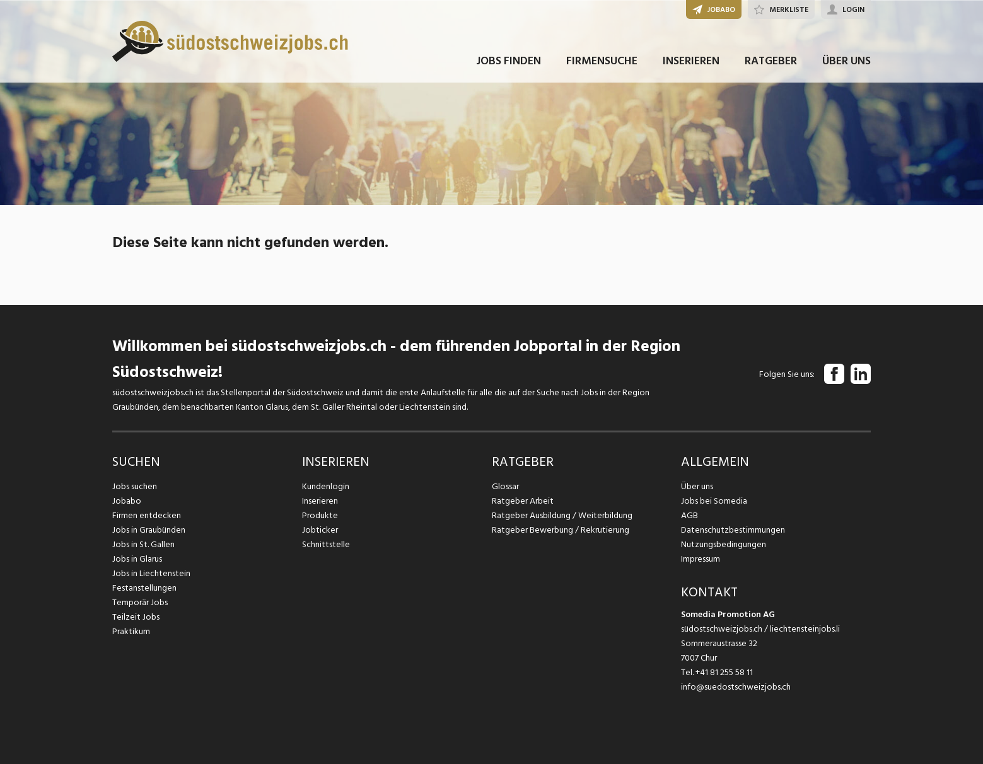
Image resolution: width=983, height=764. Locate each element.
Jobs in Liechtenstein (151, 573)
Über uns (697, 486)
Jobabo (126, 501)
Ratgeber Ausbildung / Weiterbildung (562, 515)
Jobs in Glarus (137, 559)
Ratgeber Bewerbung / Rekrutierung (560, 530)
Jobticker (320, 530)
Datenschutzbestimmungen (733, 530)
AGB (689, 515)
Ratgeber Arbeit (523, 501)
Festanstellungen (144, 588)
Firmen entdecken (146, 515)
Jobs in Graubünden (148, 530)
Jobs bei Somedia (714, 501)
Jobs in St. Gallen (143, 544)
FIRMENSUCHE (601, 62)
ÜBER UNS (846, 62)
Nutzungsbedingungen (723, 544)
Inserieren (320, 501)
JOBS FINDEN (508, 62)
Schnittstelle (326, 544)
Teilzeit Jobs (136, 617)
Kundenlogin (325, 486)
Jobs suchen (134, 486)
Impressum (700, 559)
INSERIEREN (691, 62)
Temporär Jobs (140, 602)
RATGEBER (771, 62)
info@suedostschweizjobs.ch (736, 687)
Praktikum (131, 631)
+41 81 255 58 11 (724, 672)
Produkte (320, 515)
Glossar (505, 486)
